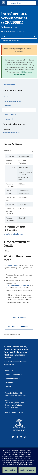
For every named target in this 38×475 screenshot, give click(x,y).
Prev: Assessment (20, 317)
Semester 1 (8, 151)
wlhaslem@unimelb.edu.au (11, 132)
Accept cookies (9, 470)
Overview (7, 97)
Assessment (7, 105)
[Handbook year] (19, 36)
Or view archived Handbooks (10, 40)
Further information (10, 114)
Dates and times (9, 110)
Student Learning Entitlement (18, 285)
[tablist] (21, 3)
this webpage (12, 265)
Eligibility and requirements (12, 101)
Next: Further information (17, 326)
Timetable (10, 120)
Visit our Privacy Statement (17, 463)
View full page (9, 85)
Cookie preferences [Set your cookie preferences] (27, 470)
